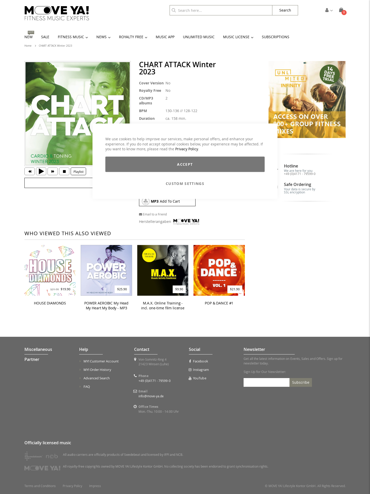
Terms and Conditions (40, 486)
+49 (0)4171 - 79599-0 (300, 174)
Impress (95, 486)
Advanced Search (97, 378)
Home (28, 45)
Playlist (78, 172)
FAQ (87, 386)
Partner (31, 359)
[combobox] (221, 10)
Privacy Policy (186, 148)
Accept (185, 164)
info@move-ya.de (151, 396)
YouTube (197, 378)
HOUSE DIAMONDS (50, 303)
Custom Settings (185, 183)
